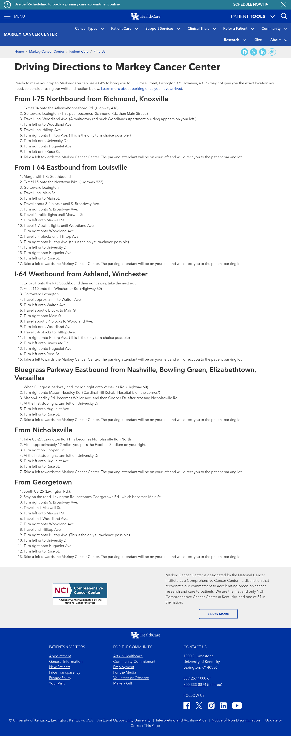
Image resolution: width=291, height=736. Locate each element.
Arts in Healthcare (128, 656)
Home (19, 52)
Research (231, 40)
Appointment (60, 656)
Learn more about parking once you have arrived (141, 89)
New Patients (59, 667)
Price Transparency (64, 673)
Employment (123, 667)
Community (271, 29)
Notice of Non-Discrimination (236, 720)
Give (258, 40)
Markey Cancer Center (46, 52)
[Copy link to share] (272, 52)
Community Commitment (134, 662)
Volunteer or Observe (131, 678)
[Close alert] (283, 4)
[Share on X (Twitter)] (253, 52)
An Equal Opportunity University (124, 720)
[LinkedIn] (223, 706)
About (275, 40)
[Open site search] (284, 16)
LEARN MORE (218, 614)
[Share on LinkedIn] (262, 52)
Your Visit (57, 683)
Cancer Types (86, 29)
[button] (14, 16)
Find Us (99, 52)
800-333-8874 (194, 685)
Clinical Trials (198, 29)
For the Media (124, 673)
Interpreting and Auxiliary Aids (181, 720)
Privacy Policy (60, 678)
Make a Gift (122, 683)
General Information (66, 662)
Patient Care (121, 29)
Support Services (159, 29)
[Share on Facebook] (244, 52)
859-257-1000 (194, 678)
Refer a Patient (235, 29)
